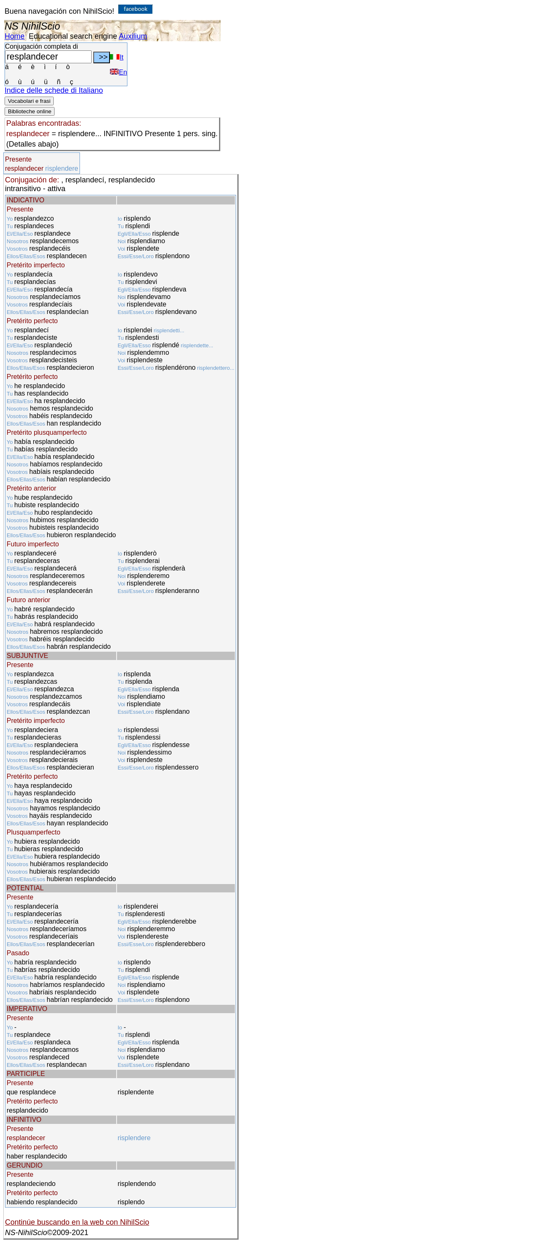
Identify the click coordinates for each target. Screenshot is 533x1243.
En (118, 72)
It (116, 57)
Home (15, 36)
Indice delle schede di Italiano (54, 90)
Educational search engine (73, 36)
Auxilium (133, 36)
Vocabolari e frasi (29, 101)
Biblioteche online (29, 111)
